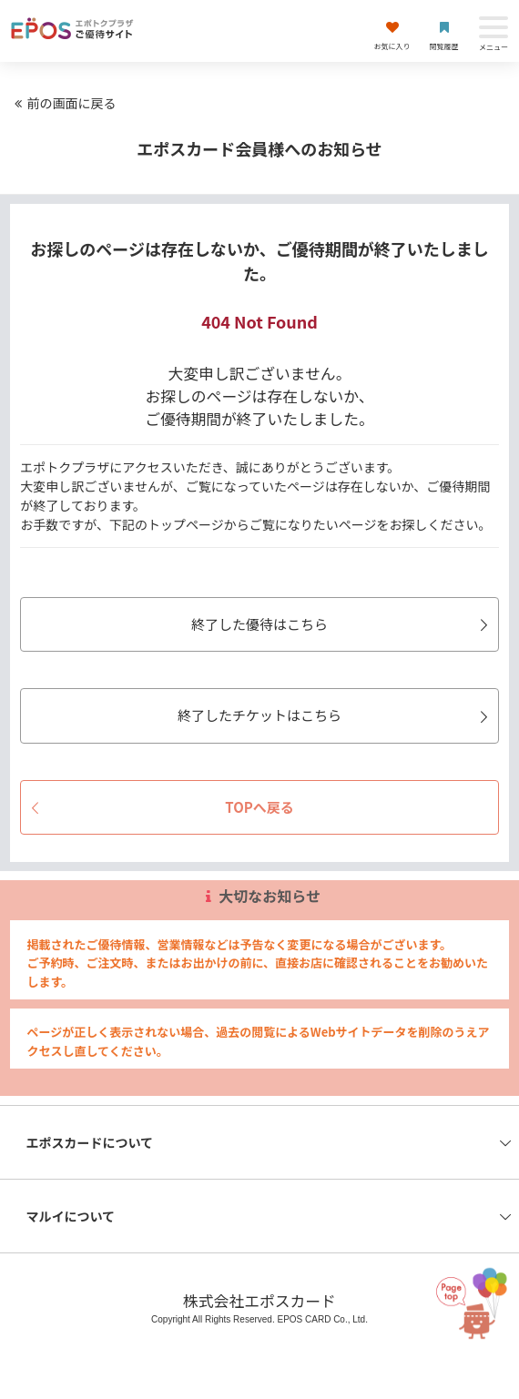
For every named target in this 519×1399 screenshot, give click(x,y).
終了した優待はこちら (342, 624)
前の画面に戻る (63, 103)
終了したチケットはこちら (336, 715)
